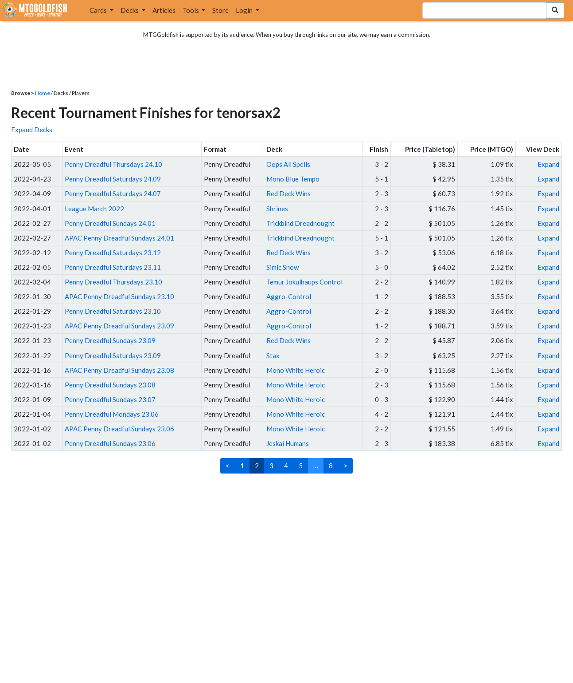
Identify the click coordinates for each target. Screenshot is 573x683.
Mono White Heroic (295, 370)
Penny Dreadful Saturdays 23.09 (113, 355)
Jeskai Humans (287, 443)
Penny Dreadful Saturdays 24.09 (113, 179)
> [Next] (345, 466)
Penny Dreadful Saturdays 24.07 (113, 193)
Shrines (277, 209)
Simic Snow (282, 267)
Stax (273, 355)
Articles (163, 10)
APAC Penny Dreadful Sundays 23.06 (119, 429)
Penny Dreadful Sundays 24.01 (110, 223)
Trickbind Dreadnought (300, 223)
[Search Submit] (555, 10)
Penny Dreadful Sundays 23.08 (110, 385)
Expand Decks (31, 130)
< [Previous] (228, 466)
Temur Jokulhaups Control (304, 282)
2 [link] (257, 466)
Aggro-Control (288, 296)
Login (245, 10)
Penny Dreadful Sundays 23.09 (110, 340)
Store (220, 10)
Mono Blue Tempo (293, 179)
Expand (548, 164)
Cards (99, 10)
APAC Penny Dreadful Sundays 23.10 (119, 296)
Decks (130, 10)
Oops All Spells (288, 164)
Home (42, 93)
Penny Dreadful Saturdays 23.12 (113, 253)
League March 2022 (94, 209)
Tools (191, 10)
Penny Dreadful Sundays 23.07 (110, 399)
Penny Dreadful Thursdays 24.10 (113, 164)
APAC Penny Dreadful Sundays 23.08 (119, 370)
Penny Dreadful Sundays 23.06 (110, 443)
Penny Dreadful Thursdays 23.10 (113, 282)
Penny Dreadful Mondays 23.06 (112, 414)
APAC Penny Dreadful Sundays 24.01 (119, 238)
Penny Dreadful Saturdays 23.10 (113, 311)
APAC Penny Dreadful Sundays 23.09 (119, 326)
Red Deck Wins (288, 193)
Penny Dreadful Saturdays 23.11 (113, 267)
